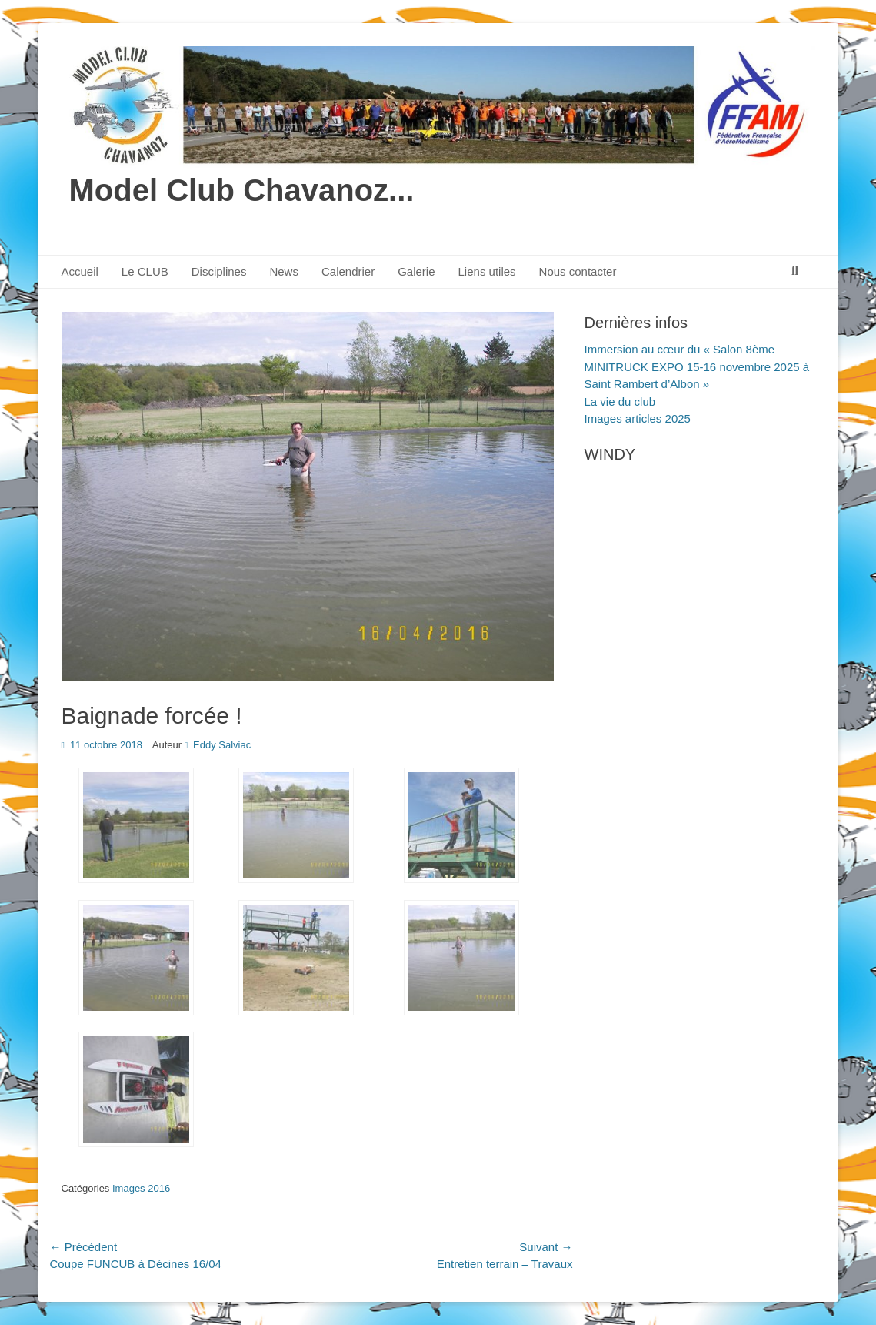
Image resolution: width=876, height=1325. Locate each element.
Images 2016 (141, 1188)
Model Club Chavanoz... (242, 190)
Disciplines (219, 271)
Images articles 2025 (638, 418)
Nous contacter (578, 271)
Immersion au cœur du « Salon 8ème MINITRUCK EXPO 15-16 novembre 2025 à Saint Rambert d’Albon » (697, 366)
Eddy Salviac (222, 745)
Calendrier (348, 271)
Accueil (80, 271)
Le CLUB (145, 271)
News (283, 271)
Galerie (416, 271)
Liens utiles (487, 271)
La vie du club (620, 401)
